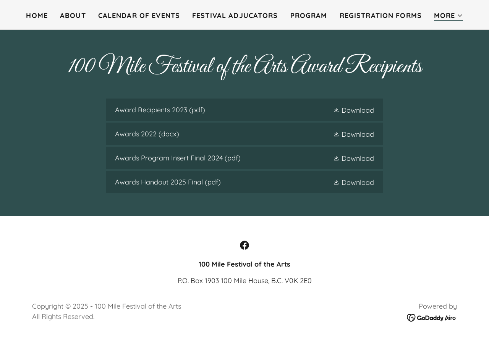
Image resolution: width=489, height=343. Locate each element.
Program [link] (308, 15)
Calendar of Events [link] (139, 15)
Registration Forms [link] (381, 15)
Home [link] (37, 15)
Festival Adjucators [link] (235, 15)
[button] (448, 16)
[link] (244, 110)
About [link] (73, 15)
